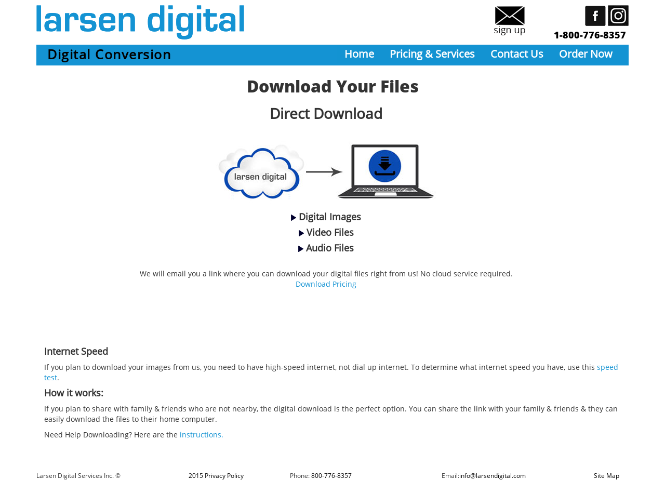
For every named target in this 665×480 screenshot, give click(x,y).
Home (359, 54)
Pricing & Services (432, 54)
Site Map (606, 475)
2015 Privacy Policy (216, 475)
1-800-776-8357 (590, 35)
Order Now (586, 54)
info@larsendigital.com (492, 475)
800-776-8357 (331, 475)
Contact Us (516, 54)
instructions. (201, 434)
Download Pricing (326, 284)
